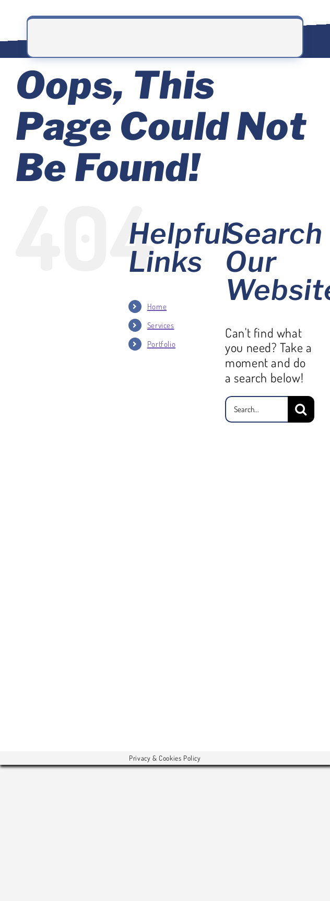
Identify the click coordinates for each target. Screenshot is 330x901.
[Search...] (256, 409)
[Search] (301, 409)
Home (157, 306)
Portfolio (161, 344)
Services (160, 325)
